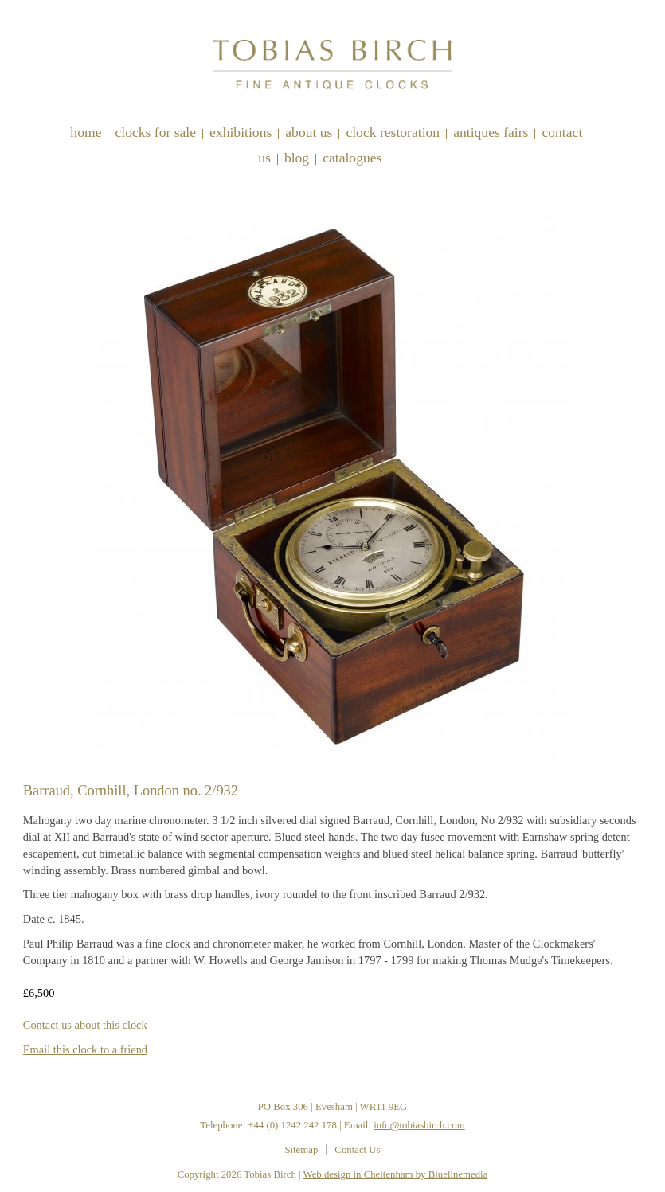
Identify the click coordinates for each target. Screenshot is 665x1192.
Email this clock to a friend (85, 1049)
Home (85, 132)
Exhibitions (240, 132)
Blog (296, 158)
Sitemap (301, 1149)
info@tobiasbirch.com (419, 1125)
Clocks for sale (155, 132)
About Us (308, 132)
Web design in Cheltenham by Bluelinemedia (395, 1174)
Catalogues (352, 158)
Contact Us (357, 1149)
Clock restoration (393, 132)
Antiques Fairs (490, 132)
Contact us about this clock (85, 1024)
